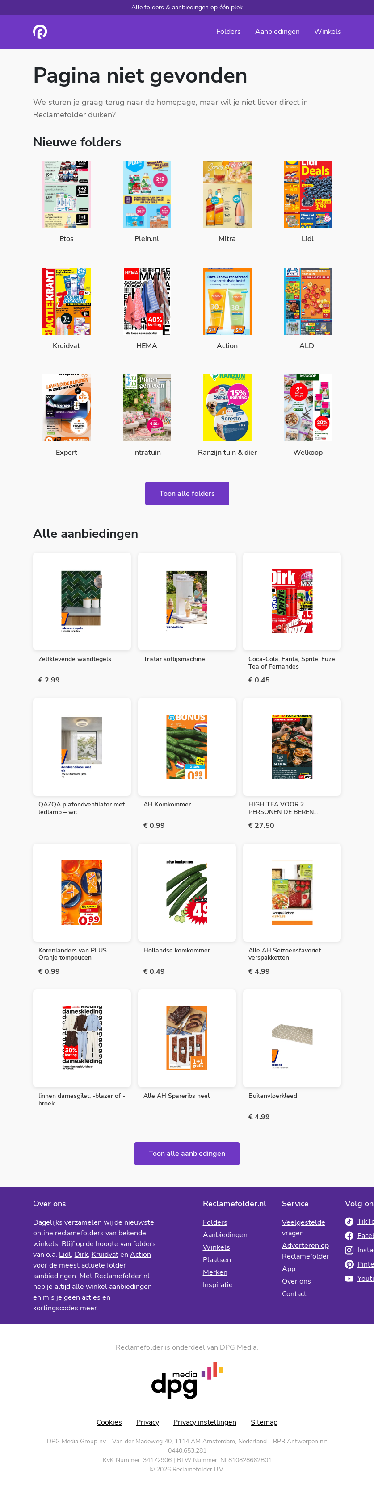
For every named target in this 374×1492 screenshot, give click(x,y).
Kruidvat (105, 1254)
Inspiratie (218, 1285)
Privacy (147, 1422)
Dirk (81, 1254)
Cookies (109, 1422)
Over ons (296, 1281)
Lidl (65, 1254)
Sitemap (264, 1422)
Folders (228, 32)
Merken (215, 1272)
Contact (294, 1294)
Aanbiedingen (277, 32)
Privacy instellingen (204, 1422)
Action (140, 1254)
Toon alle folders (187, 494)
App (288, 1269)
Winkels (327, 32)
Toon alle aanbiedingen (187, 1154)
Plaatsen (217, 1260)
